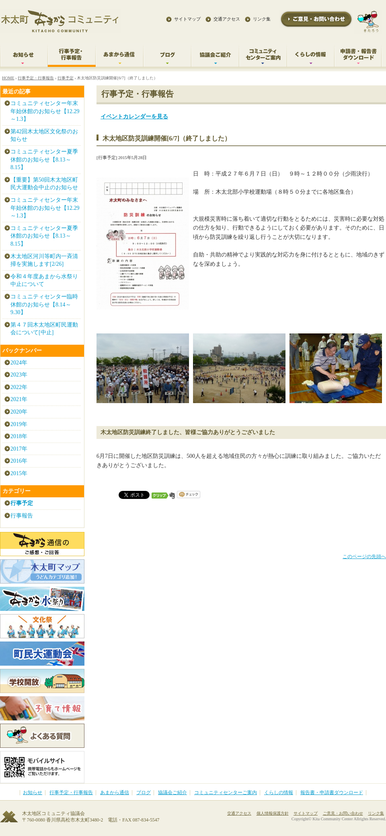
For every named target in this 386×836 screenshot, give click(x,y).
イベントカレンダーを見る (134, 117)
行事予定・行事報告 (36, 78)
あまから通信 (114, 792)
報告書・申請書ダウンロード (331, 792)
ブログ (143, 792)
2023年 (18, 375)
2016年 (18, 461)
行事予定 (65, 78)
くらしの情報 (278, 792)
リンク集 (262, 19)
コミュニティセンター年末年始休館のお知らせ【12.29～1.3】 (45, 111)
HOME (8, 78)
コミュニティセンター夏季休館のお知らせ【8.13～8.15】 (44, 159)
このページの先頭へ (364, 556)
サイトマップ (187, 19)
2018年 (18, 436)
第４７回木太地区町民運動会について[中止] (44, 329)
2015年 (18, 473)
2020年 (18, 412)
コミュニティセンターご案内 (225, 792)
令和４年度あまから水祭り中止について (44, 280)
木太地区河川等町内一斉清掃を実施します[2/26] (44, 260)
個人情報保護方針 (273, 813)
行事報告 (21, 516)
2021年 (18, 399)
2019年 (18, 424)
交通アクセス (227, 19)
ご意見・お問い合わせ (343, 813)
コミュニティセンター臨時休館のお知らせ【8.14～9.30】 (44, 304)
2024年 (18, 363)
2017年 (18, 449)
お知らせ (32, 792)
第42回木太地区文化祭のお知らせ (44, 135)
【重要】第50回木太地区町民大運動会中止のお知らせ (44, 184)
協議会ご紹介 (172, 792)
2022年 (18, 387)
